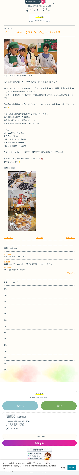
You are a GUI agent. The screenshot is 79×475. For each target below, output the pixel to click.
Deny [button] (63, 467)
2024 (5, 295)
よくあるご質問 (39, 436)
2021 (5, 314)
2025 (5, 289)
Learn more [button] (8, 471)
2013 (5, 363)
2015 (5, 351)
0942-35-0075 (14, 425)
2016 (5, 345)
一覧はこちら (70, 273)
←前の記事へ (8, 238)
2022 (5, 308)
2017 (5, 339)
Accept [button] (71, 467)
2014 (5, 357)
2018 (5, 332)
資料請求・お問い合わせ (34, 1)
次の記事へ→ (70, 238)
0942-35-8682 (14, 424)
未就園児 (58, 406)
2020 (5, 320)
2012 (5, 370)
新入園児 (20, 406)
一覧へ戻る (39, 238)
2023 (5, 301)
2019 (5, 326)
